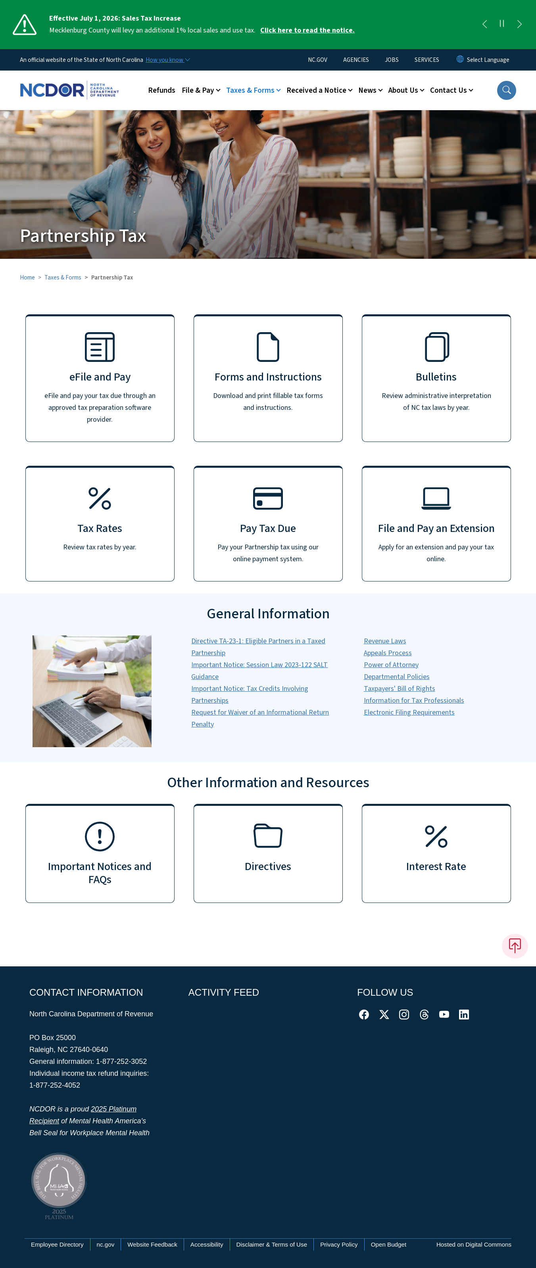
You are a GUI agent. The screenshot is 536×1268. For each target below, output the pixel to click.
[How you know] (167, 60)
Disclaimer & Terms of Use (271, 1244)
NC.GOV (317, 59)
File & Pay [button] (198, 90)
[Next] (519, 24)
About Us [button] (403, 90)
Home (27, 277)
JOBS (392, 59)
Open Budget (389, 1244)
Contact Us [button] (448, 90)
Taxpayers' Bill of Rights (399, 689)
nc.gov (106, 1244)
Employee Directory (57, 1244)
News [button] (367, 90)
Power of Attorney (391, 665)
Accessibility (206, 1244)
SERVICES (427, 59)
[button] (506, 90)
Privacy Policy (339, 1244)
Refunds (161, 90)
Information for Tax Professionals (414, 701)
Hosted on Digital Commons (473, 1244)
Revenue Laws (385, 641)
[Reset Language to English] (460, 60)
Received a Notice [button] (316, 90)
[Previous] (484, 24)
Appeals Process (388, 653)
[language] (488, 60)
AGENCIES (356, 59)
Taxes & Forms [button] (250, 90)
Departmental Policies (397, 677)
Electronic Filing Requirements (409, 712)
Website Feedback (152, 1244)
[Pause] (502, 24)
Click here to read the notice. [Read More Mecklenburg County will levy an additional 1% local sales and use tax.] (307, 30)
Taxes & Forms (62, 277)
